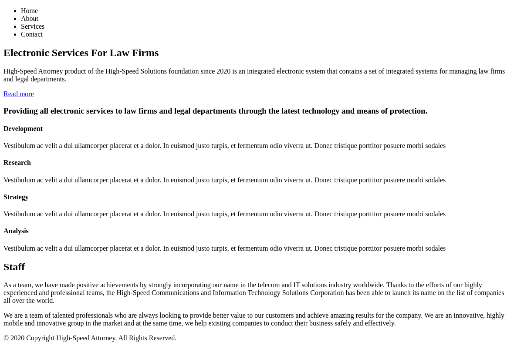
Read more (18, 93)
